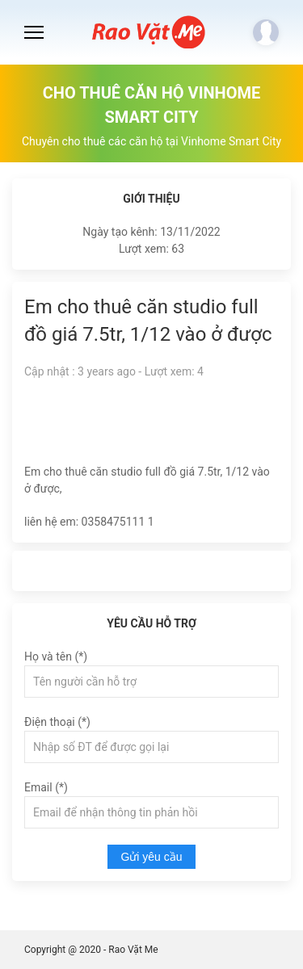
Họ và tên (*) (55, 656)
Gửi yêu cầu (151, 856)
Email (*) (46, 787)
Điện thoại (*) (57, 721)
